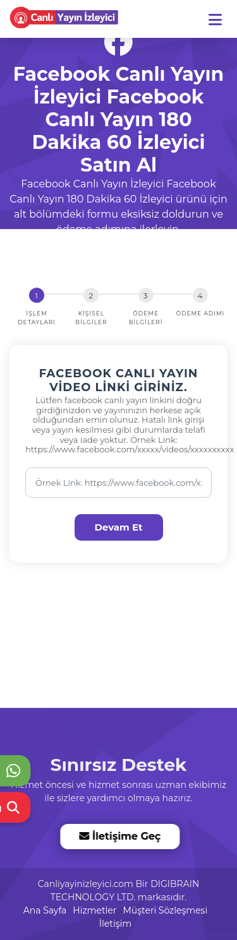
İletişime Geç (119, 836)
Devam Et (118, 527)
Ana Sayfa (44, 910)
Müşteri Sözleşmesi (165, 910)
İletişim (115, 923)
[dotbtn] (221, 14)
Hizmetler (94, 910)
